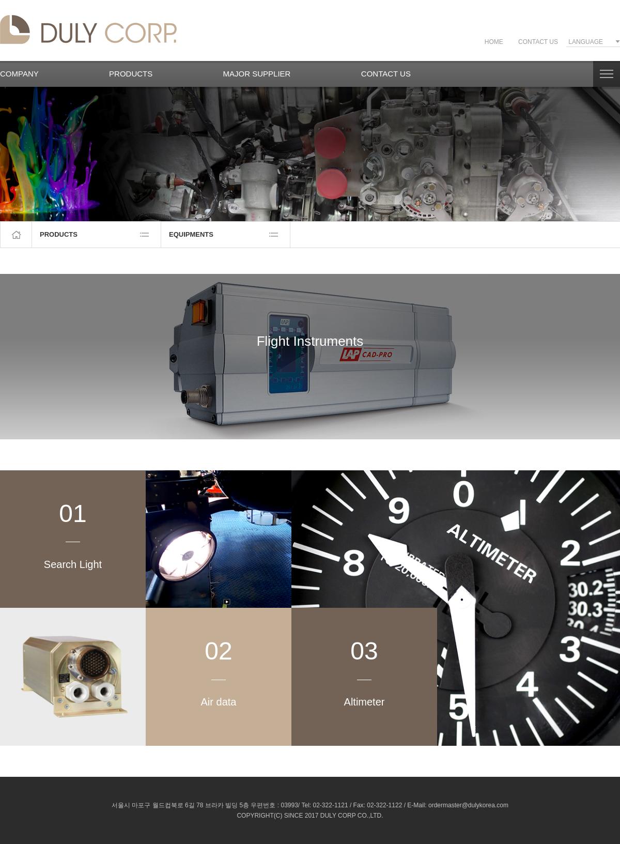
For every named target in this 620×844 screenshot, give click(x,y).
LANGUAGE (585, 41)
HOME (494, 41)
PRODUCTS (130, 73)
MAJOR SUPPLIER (257, 73)
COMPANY (19, 73)
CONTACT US (538, 41)
